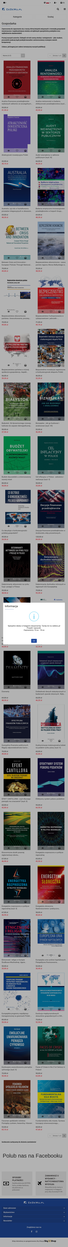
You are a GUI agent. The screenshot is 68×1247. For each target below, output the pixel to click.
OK (34, 641)
